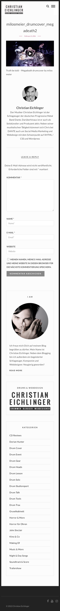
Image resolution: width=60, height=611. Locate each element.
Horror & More (17, 517)
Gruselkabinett (16, 511)
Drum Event (15, 454)
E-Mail (11, 232)
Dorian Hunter (16, 441)
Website (11, 246)
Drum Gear (15, 460)
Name (10, 218)
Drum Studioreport (19, 486)
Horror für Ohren (18, 524)
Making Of (14, 543)
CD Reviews (15, 435)
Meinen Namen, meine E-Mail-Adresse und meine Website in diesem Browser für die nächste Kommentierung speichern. (30, 263)
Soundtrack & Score (19, 561)
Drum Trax (14, 505)
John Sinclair (15, 530)
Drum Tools (15, 498)
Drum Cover (15, 448)
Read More (15, 370)
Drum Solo (14, 479)
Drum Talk (14, 492)
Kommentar (14, 177)
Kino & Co (14, 536)
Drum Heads (15, 467)
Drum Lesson (16, 473)
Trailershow (15, 568)
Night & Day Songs (18, 555)
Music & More (16, 549)
